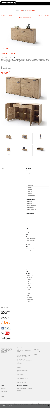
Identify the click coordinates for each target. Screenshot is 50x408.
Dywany (27, 259)
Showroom (35, 354)
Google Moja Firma (4, 391)
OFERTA (4, 6)
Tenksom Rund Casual (31, 195)
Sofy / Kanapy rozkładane (30, 199)
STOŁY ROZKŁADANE (31, 240)
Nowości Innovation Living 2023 (22, 356)
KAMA (28, 295)
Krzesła (27, 226)
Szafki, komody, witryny (11, 6)
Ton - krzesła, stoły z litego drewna (22, 392)
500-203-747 (21, 10)
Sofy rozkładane (19, 362)
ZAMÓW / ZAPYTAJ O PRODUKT (8, 53)
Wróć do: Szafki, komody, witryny (25, 17)
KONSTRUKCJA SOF (5, 310)
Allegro (2, 394)
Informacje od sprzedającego (38, 352)
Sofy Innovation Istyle (30, 203)
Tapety (27, 263)
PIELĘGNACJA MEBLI (5, 319)
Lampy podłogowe (29, 250)
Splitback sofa (19, 367)
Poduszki (27, 267)
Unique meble (29, 297)
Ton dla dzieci (19, 371)
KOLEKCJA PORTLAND (5, 73)
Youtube (2, 393)
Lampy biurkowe (29, 252)
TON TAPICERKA (4, 313)
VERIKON (29, 287)
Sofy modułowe (28, 183)
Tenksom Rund (29, 189)
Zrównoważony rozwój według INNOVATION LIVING (24, 360)
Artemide (28, 285)
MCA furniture (29, 277)
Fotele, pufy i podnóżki (30, 213)
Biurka (27, 246)
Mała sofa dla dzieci (20, 374)
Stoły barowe (28, 244)
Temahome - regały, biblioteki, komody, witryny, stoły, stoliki (24, 390)
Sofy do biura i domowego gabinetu (22, 347)
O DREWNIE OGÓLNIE (5, 318)
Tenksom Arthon (30, 185)
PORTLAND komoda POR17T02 (9, 137)
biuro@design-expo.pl (31, 10)
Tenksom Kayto (29, 187)
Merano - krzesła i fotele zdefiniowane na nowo (24, 375)
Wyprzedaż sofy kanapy (31, 179)
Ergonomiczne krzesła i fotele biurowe (22, 370)
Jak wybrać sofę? (19, 379)
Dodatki (27, 271)
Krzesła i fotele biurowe (30, 248)
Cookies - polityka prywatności (38, 351)
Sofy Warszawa (19, 363)
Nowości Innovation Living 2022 (22, 364)
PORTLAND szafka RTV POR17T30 (25, 149)
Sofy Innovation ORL (30, 201)
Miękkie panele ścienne (30, 261)
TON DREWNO (4, 312)
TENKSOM (29, 301)
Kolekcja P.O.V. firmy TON (21, 359)
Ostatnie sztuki (29, 173)
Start (1, 6)
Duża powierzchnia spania (31, 205)
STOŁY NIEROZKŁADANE (31, 238)
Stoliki (27, 234)
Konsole (27, 230)
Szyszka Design (30, 299)
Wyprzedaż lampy (30, 175)
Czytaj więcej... (37, 406)
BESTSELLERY (28, 168)
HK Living (28, 293)
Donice (27, 265)
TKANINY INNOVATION (5, 308)
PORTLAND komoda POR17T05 (25, 137)
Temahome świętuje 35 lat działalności (22, 381)
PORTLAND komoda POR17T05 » (43, 15)
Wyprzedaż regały (30, 177)
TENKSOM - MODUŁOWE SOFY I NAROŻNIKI (24, 355)
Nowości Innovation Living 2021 (22, 366)
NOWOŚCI (27, 170)
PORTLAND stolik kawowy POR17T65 (40, 149)
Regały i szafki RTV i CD (30, 228)
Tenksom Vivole (29, 193)
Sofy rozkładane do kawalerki (21, 349)
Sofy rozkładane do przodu (31, 209)
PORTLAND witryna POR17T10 (40, 137)
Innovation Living (30, 275)
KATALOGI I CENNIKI (5, 307)
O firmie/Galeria (36, 349)
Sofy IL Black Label (30, 207)
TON (28, 291)
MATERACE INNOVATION (5, 311)
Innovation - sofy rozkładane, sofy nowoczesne (24, 388)
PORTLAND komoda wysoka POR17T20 (9, 150)
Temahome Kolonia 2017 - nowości (22, 378)
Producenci (28, 273)
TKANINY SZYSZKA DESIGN (6, 317)
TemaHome (29, 279)
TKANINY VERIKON (4, 316)
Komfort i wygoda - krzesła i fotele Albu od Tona (24, 377)
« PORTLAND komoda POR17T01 (6, 15)
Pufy (26, 269)
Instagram (2, 396)
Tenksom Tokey (29, 191)
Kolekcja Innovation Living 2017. (22, 382)
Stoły (26, 236)
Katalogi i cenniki (3, 388)
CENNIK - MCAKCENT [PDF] (6, 72)
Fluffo (28, 281)
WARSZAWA (3, 348)
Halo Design (29, 283)
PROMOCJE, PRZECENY (30, 172)
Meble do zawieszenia (29, 224)
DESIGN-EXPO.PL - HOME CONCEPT (6, 349)
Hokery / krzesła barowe (30, 232)
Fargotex (28, 289)
